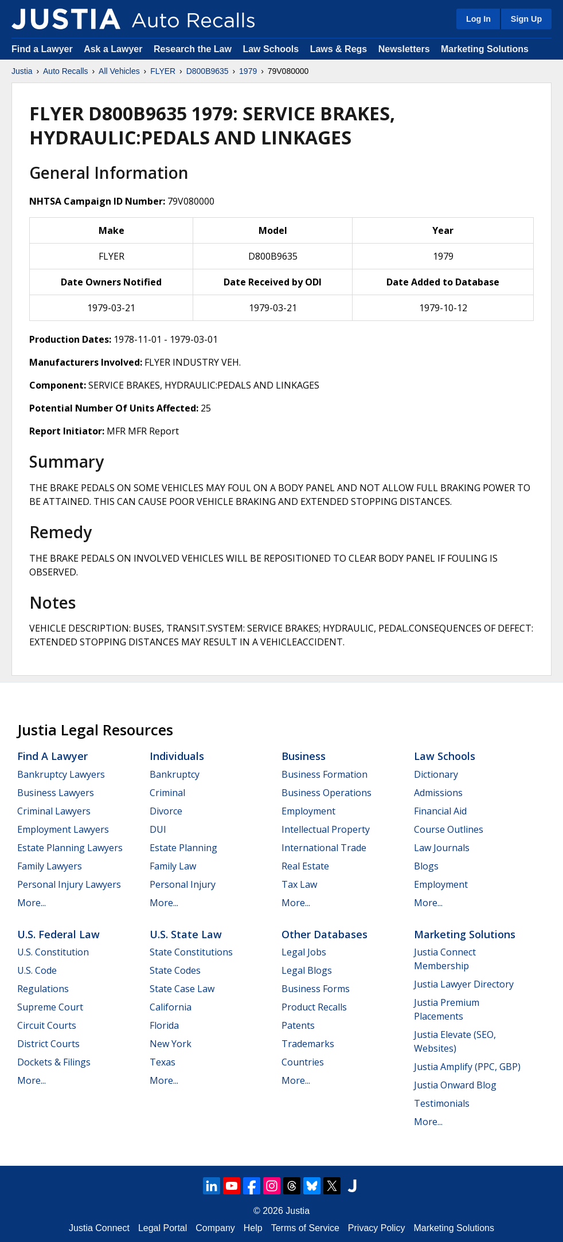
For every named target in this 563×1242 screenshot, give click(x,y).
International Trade (324, 847)
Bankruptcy (175, 774)
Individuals (177, 756)
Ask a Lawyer (114, 49)
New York (170, 1043)
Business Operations (327, 792)
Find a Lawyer (42, 49)
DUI (158, 829)
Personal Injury (183, 884)
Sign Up (526, 18)
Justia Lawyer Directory (464, 984)
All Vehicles (119, 71)
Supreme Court (50, 1007)
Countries (303, 1062)
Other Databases (324, 934)
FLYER (162, 71)
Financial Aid (440, 811)
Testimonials (442, 1103)
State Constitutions (191, 952)
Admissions (438, 792)
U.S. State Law (186, 934)
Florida (164, 1025)
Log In (478, 18)
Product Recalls (314, 1007)
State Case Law (182, 988)
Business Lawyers (55, 792)
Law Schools (271, 49)
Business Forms (316, 988)
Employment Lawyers (63, 829)
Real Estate (305, 866)
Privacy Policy (376, 1228)
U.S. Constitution (53, 952)
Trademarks (308, 1043)
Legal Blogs (307, 970)
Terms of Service (305, 1228)
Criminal (167, 792)
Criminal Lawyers (54, 811)
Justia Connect (99, 1228)
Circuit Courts (46, 1025)
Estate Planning (183, 847)
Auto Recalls (65, 71)
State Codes (175, 970)
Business (304, 756)
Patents (298, 1025)
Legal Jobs (304, 952)
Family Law (173, 866)
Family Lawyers (49, 866)
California (170, 1007)
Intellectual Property (326, 829)
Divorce (166, 811)
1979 (248, 71)
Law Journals (442, 847)
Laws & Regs (338, 49)
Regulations (43, 988)
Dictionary (436, 774)
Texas (162, 1062)
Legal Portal (162, 1228)
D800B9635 (207, 71)
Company (215, 1228)
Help (253, 1228)
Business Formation (324, 774)
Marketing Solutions (485, 49)
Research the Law (193, 49)
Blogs (426, 866)
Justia (22, 71)
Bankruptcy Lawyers (61, 774)
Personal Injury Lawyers (69, 884)
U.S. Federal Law (58, 934)
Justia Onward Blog (455, 1085)
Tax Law (299, 884)
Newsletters (404, 49)
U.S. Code (37, 970)
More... (31, 902)
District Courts (48, 1043)
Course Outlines (448, 829)
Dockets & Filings (54, 1062)
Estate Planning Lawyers (70, 847)
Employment (308, 811)
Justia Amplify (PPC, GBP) (467, 1066)
